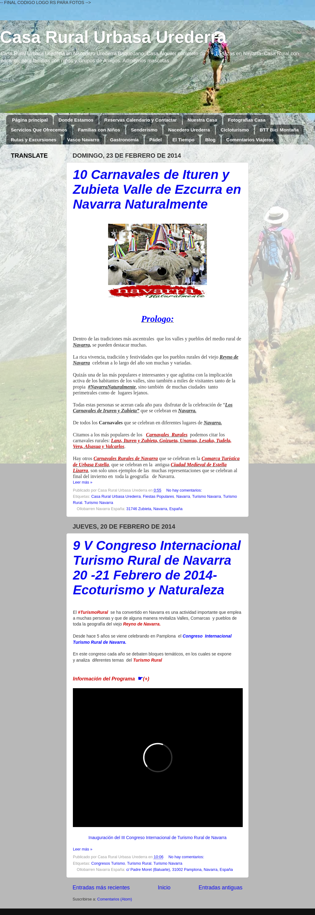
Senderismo (144, 129)
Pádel (155, 139)
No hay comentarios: (184, 490)
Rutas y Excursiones (34, 139)
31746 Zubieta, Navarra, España (154, 509)
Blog (210, 139)
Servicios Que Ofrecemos (39, 129)
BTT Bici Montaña (279, 129)
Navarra (183, 496)
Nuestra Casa (202, 120)
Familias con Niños (99, 129)
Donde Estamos (75, 120)
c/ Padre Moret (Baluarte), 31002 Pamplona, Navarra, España (179, 869)
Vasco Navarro (83, 139)
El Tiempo (183, 139)
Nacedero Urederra (189, 129)
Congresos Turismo (108, 863)
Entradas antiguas (220, 887)
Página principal (30, 120)
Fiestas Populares (158, 496)
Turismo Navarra (206, 496)
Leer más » (82, 482)
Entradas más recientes (101, 887)
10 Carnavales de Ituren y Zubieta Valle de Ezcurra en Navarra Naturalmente (157, 189)
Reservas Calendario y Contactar (140, 120)
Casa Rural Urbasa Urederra (113, 37)
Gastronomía (124, 139)
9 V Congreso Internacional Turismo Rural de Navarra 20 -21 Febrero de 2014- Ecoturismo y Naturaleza (157, 567)
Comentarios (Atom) (114, 899)
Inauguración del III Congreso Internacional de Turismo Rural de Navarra (158, 837)
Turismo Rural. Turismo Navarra (154, 863)
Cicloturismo (234, 129)
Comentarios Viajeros (250, 139)
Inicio (164, 887)
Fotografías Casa (247, 120)
